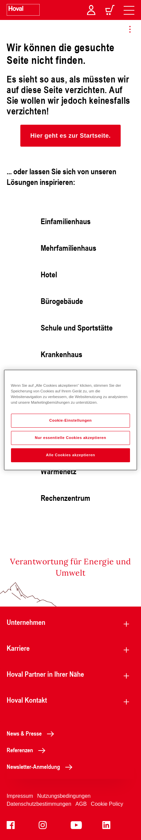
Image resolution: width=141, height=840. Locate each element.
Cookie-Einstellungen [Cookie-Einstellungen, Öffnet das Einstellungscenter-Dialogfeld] (70, 420)
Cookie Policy (107, 804)
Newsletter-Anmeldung (41, 766)
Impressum (20, 796)
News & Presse (32, 733)
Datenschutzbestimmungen (39, 804)
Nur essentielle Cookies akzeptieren (70, 438)
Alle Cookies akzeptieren (70, 455)
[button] (70, 135)
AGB (81, 804)
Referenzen (28, 750)
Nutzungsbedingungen (64, 796)
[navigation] (129, 10)
